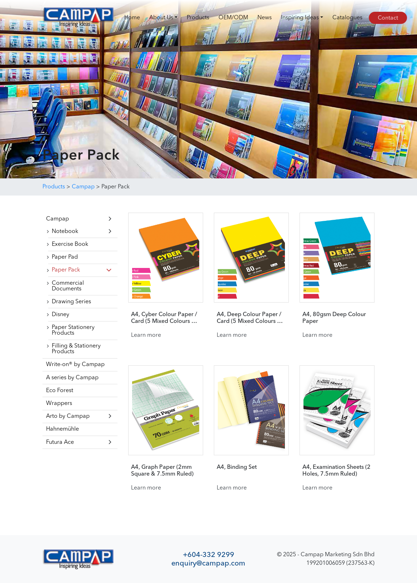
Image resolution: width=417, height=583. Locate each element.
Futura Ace (60, 442)
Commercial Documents (68, 286)
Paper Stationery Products (73, 330)
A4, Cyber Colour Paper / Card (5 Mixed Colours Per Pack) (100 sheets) (165, 318)
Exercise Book (70, 244)
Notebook (65, 231)
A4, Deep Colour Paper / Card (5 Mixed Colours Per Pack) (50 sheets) (251, 318)
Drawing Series (71, 302)
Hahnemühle (62, 429)
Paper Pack (66, 270)
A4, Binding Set (237, 467)
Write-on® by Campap (75, 364)
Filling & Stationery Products (76, 349)
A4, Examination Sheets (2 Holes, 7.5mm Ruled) (336, 471)
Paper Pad (65, 257)
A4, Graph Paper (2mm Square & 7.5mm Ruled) (162, 471)
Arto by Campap (68, 416)
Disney (60, 315)
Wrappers (59, 403)
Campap (57, 219)
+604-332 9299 (208, 554)
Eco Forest (59, 391)
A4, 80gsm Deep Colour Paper (334, 318)
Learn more (146, 335)
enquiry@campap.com (208, 563)
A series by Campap (72, 378)
